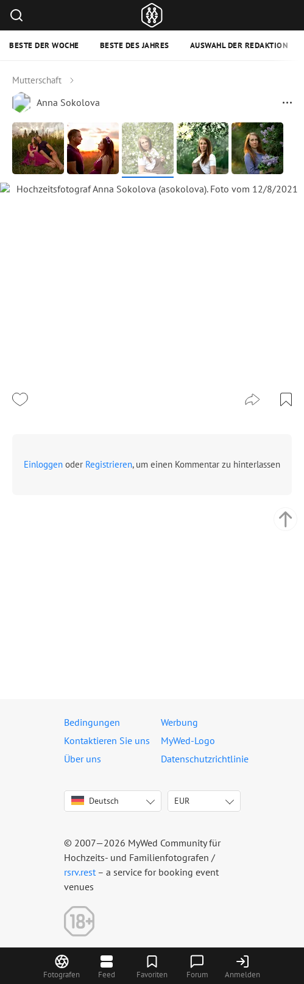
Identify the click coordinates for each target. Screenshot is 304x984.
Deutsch (95, 800)
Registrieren (108, 627)
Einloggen (43, 627)
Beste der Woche (44, 45)
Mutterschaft (37, 80)
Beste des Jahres (134, 45)
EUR (181, 800)
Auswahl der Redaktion (239, 45)
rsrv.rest (80, 872)
